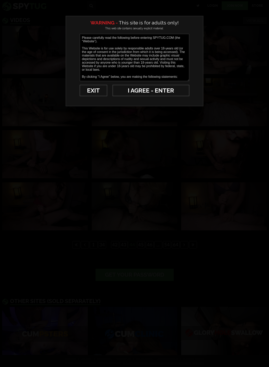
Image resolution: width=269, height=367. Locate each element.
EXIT (93, 90)
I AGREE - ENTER (151, 90)
